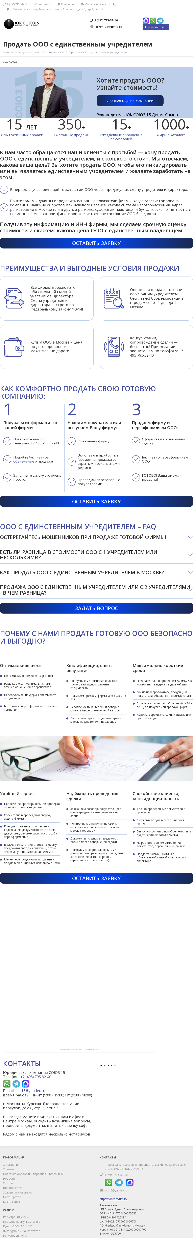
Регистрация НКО (15, 1235)
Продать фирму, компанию (21, 1222)
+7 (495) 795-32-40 (35, 1076)
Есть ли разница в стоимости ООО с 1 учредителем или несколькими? (78, 555)
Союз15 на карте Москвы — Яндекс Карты (78, 1050)
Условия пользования (18, 1192)
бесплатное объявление (31, 459)
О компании (11, 1165)
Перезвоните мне (155, 27)
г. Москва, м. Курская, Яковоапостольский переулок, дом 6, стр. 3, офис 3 (55, 9)
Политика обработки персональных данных (33, 1174)
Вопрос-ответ (13, 1188)
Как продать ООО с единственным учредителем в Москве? (82, 572)
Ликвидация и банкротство (21, 1231)
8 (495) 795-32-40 (116, 1175)
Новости (9, 1178)
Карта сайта (11, 1202)
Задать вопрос (96, 608)
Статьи (8, 1183)
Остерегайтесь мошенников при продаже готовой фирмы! (83, 537)
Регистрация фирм (16, 1217)
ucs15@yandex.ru (30, 1090)
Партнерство (12, 1197)
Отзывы (8, 1169)
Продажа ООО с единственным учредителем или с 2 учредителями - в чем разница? (95, 590)
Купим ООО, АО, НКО (17, 1226)
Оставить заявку (96, 243)
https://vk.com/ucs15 (113, 1199)
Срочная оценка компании (130, 101)
